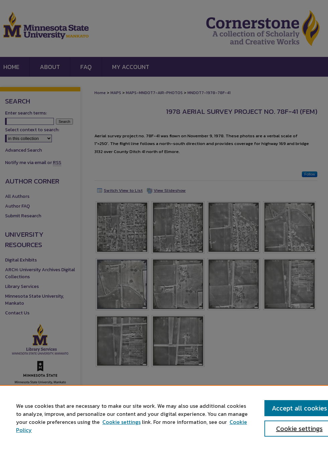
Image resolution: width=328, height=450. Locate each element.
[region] (164, 417)
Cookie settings (121, 422)
